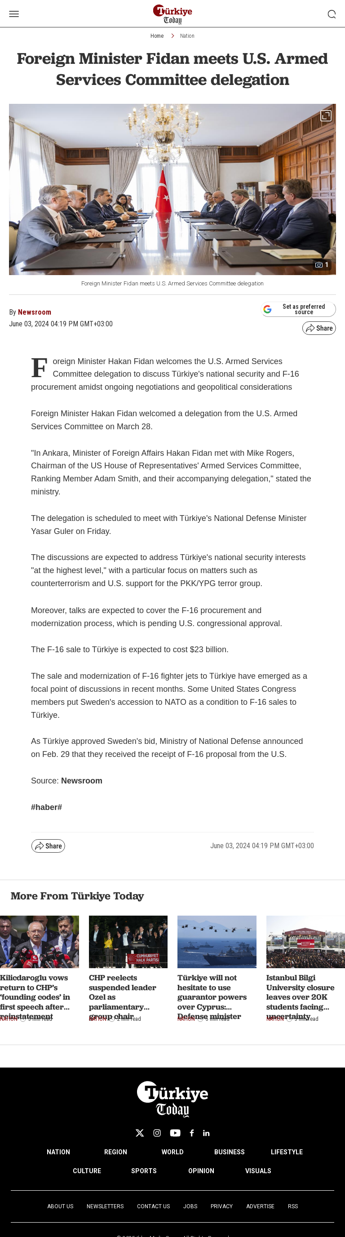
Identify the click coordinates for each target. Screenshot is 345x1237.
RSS (293, 1206)
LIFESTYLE (287, 1152)
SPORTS (144, 1171)
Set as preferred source (294, 309)
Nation (187, 36)
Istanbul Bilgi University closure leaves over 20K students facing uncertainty (300, 996)
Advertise (260, 1206)
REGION (115, 1152)
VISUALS (258, 1171)
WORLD (173, 1152)
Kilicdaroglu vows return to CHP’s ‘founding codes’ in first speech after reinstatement (35, 996)
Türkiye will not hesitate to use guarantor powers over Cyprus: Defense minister (212, 996)
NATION (58, 1152)
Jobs (190, 1206)
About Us (60, 1206)
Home (157, 36)
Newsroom (34, 312)
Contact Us (153, 1206)
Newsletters (105, 1206)
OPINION (201, 1171)
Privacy (222, 1206)
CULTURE (87, 1171)
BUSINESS (229, 1152)
